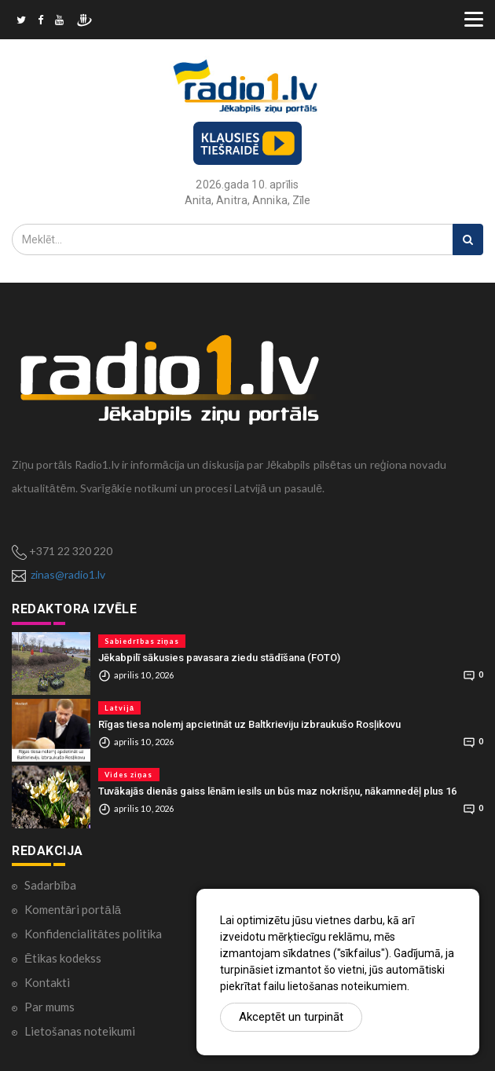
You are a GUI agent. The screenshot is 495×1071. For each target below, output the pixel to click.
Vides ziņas (128, 774)
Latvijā (119, 708)
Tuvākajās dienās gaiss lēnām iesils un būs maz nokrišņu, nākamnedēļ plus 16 (277, 791)
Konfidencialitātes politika (93, 934)
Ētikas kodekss (62, 958)
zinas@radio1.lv (68, 574)
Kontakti (47, 982)
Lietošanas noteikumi (79, 1031)
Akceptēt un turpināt (291, 1017)
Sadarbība (50, 885)
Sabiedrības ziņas (141, 641)
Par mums (49, 1007)
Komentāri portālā (72, 909)
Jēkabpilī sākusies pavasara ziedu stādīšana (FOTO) (219, 657)
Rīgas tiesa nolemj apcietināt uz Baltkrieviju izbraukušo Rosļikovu (249, 724)
